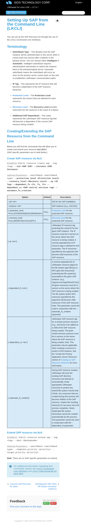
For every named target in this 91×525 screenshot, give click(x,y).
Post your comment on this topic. (26, 506)
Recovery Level (20, 107)
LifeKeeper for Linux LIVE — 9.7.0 (22, 7)
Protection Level (21, 95)
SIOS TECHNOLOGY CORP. (32, 2)
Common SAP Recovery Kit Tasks (20, 485)
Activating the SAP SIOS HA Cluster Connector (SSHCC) (46, 486)
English (80, 2)
